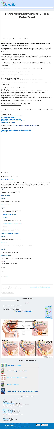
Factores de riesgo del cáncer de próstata (17, 378)
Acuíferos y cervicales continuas (8, 410)
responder (3, 189)
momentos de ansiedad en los (8, 405)
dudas (4, 420)
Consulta (4, 413)
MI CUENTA (3, 422)
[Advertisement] (11, 27)
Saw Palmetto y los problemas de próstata (11, 119)
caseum (4, 401)
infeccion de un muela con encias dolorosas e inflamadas (12, 404)
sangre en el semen (5, 195)
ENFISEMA (4, 400)
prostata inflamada (5, 205)
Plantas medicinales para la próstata (9, 117)
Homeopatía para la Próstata (14, 365)
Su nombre (3, 267)
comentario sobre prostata (9, 214)
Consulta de (5, 408)
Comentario (4, 277)
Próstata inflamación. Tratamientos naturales (11, 116)
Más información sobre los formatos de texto (40, 287)
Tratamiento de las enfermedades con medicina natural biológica (16, 130)
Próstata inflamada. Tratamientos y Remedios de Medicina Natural (22, 391)
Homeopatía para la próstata (8, 122)
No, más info (44, 424)
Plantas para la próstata (12, 384)
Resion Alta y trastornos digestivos (8, 403)
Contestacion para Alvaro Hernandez (10, 233)
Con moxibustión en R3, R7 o (7, 412)
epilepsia (4, 416)
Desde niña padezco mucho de (8, 411)
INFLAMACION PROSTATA (6, 255)
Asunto (2, 272)
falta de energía (5, 402)
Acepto (38, 424)
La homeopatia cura (6, 419)
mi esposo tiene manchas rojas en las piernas (10, 399)
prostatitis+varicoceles (7, 179)
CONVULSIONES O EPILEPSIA (7, 417)
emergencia (3, 243)
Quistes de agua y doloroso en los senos (9, 407)
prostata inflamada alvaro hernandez (12, 224)
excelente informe (6, 409)
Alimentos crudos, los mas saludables (9, 414)
